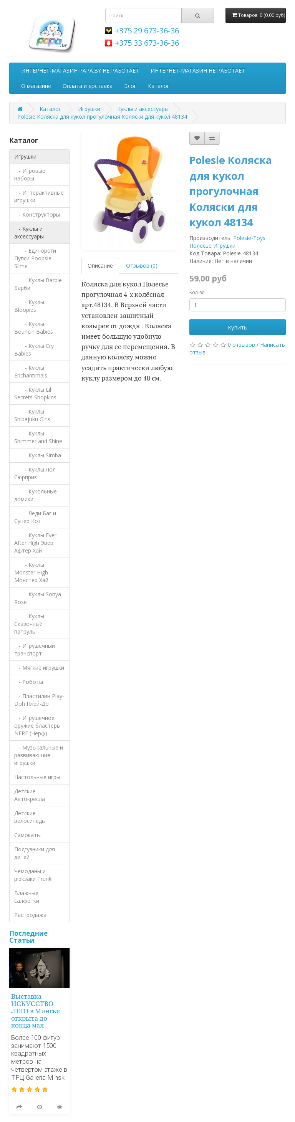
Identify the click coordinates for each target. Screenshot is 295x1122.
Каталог (158, 85)
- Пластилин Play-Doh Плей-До (39, 699)
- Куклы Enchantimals (30, 371)
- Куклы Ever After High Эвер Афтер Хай (35, 542)
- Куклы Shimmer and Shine (38, 437)
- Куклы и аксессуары (29, 232)
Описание (100, 265)
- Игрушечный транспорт (34, 649)
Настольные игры (37, 777)
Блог (130, 85)
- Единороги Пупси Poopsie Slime (35, 258)
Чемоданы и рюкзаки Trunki (33, 874)
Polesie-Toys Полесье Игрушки (227, 241)
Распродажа (30, 914)
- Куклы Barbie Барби (38, 283)
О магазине (36, 85)
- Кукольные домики (35, 495)
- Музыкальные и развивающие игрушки (38, 755)
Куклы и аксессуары (143, 109)
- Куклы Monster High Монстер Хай (31, 572)
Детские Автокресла (29, 795)
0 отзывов (241, 344)
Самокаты (27, 835)
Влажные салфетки (26, 896)
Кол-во (197, 292)
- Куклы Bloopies (29, 305)
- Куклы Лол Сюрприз (35, 473)
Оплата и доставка (88, 85)
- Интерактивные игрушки (39, 196)
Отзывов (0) (141, 265)
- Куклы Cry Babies (34, 349)
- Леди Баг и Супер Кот (35, 517)
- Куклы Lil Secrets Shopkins (35, 393)
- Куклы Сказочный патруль (29, 623)
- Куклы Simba (37, 455)
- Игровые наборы (29, 174)
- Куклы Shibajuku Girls (32, 415)
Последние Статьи (28, 937)
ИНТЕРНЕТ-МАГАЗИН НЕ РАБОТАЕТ (198, 70)
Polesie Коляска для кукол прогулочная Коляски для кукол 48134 (102, 116)
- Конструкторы (37, 214)
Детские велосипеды (30, 816)
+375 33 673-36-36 (147, 43)
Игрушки (89, 109)
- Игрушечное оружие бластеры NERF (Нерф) (37, 725)
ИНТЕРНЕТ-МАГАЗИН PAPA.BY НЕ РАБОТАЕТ (80, 70)
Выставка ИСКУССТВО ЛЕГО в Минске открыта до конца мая (35, 1011)
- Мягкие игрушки (39, 667)
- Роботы (28, 681)
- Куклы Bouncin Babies (33, 327)
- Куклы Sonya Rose (37, 598)
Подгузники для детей (34, 853)
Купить (237, 327)
